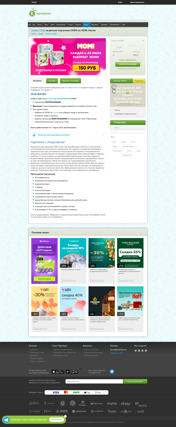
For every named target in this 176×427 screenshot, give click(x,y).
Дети (53, 24)
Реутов (34, 2)
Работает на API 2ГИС (125, 103)
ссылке (56, 112)
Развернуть (139, 81)
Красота (79, 24)
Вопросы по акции (70, 80)
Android (75, 87)
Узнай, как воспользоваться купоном (54, 135)
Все (30, 24)
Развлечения (61, 24)
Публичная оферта (91, 355)
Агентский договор (91, 349)
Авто (124, 24)
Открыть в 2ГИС (138, 104)
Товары (86, 24)
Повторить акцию (128, 64)
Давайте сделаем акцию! (63, 349)
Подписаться (57, 419)
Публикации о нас (37, 352)
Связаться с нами (116, 353)
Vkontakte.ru (139, 350)
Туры (46, 24)
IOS (66, 87)
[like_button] (140, 40)
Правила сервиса (36, 358)
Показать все (127, 155)
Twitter (142, 350)
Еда (34, 24)
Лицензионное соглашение (124, 104)
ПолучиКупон (115, 24)
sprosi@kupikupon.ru (118, 349)
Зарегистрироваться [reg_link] (137, 2)
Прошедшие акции (61, 355)
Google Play (72, 372)
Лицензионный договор (93, 352)
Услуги (71, 24)
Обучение (95, 24)
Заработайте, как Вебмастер (64, 352)
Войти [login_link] (120, 2)
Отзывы (52, 80)
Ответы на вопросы (37, 361)
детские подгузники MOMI (56, 98)
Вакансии (33, 355)
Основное (37, 80)
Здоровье (105, 24)
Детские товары (128, 146)
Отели (40, 24)
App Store (58, 372)
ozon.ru (117, 127)
